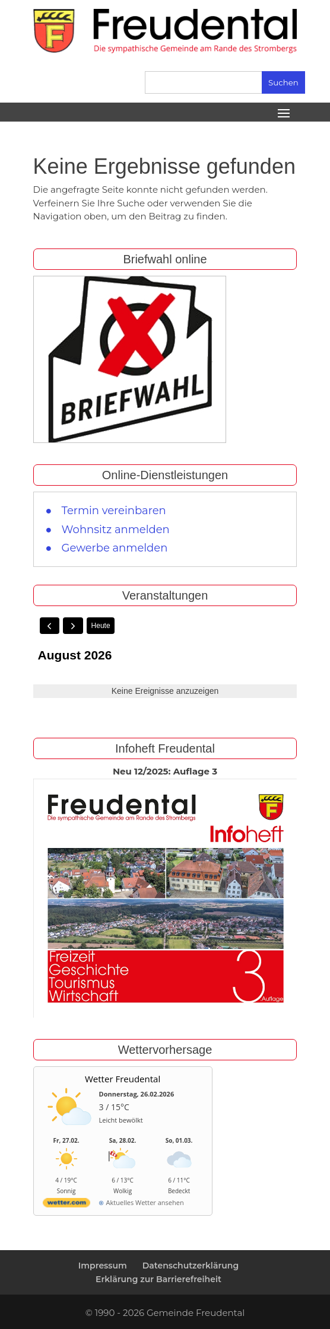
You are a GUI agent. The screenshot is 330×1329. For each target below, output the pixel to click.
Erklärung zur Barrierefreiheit (158, 1279)
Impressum (102, 1265)
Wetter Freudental (122, 1079)
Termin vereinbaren (114, 510)
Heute (100, 626)
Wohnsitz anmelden (116, 529)
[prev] (50, 625)
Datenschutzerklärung (190, 1265)
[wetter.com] (66, 1204)
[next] (73, 625)
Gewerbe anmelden (115, 547)
